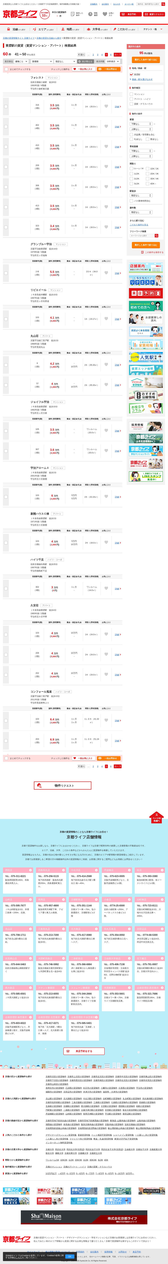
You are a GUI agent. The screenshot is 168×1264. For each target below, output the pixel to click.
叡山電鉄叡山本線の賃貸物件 (121, 1128)
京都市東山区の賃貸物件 (150, 1076)
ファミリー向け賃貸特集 (81, 1139)
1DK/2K (63, 1160)
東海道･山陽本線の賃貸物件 (123, 1120)
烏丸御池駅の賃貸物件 (152, 1098)
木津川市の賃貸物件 (92, 1092)
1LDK (71, 1160)
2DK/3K (78, 1160)
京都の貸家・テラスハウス (99, 1167)
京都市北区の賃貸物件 (56, 1076)
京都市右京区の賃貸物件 (126, 1080)
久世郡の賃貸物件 (126, 1088)
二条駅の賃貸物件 (71, 1110)
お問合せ (122, 1252)
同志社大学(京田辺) (75, 1149)
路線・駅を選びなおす (142, 79)
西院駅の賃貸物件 (126, 1106)
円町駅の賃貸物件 (54, 1110)
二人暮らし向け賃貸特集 (57, 1139)
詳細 (117, 106)
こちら (19, 1257)
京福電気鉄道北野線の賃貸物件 (92, 1128)
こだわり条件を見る (139, 225)
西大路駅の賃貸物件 (90, 1106)
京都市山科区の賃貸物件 (57, 1084)
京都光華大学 (71, 1153)
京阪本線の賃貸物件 (114, 1124)
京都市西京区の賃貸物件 (81, 1080)
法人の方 (116, 4)
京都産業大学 (156, 1149)
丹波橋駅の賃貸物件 (55, 1114)
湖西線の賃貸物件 (54, 1124)
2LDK (85, 1160)
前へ (82, 54)
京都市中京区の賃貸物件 (126, 1076)
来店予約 (132, 14)
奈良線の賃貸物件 (71, 1124)
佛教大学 (59, 1153)
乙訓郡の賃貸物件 (73, 1088)
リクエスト (64, 785)
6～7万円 (90, 1173)
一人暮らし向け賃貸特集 (146, 1135)
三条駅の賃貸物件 (101, 1102)
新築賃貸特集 (84, 1135)
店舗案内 (93, 4)
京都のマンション (54, 1167)
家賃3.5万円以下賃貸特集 (126, 1139)
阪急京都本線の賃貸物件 (92, 1124)
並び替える (87, 61)
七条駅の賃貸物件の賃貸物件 (124, 1102)
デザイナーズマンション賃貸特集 (61, 1135)
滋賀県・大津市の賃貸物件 (115, 1092)
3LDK (100, 1160)
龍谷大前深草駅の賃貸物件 (135, 1110)
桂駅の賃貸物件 (143, 1106)
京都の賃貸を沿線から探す (49, 38)
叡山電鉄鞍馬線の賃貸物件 (148, 1128)
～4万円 (61, 1173)
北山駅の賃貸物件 (54, 1098)
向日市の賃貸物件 (91, 1088)
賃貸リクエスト (156, 14)
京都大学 (50, 1149)
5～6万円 (80, 1173)
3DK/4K (93, 1160)
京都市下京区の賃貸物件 (57, 1080)
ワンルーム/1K (52, 1160)
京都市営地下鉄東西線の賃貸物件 (93, 1120)
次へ (117, 54)
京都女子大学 (142, 1149)
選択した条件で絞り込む (146, 59)
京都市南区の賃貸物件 (103, 1080)
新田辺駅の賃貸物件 (132, 1114)
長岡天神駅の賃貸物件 (93, 1114)
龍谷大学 (50, 1153)
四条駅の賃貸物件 (147, 1102)
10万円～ (130, 1173)
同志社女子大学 (93, 1149)
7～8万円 (99, 1173)
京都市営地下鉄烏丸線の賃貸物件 (61, 1120)
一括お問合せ (110, 69)
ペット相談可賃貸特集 (101, 1135)
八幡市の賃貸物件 (109, 1088)
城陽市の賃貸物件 (54, 1092)
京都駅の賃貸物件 (71, 1106)
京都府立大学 (96, 1153)
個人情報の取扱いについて (57, 1252)
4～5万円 (70, 1173)
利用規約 (80, 1252)
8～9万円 (109, 1173)
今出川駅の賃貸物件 (92, 1098)
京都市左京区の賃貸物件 (102, 1076)
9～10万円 (119, 1173)
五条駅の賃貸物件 (54, 1106)
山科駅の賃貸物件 (73, 1114)
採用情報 (108, 1252)
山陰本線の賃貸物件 (146, 1120)
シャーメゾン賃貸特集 (123, 1135)
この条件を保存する (154, 252)
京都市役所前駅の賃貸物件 (58, 1102)
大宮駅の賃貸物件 (109, 1106)
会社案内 (105, 4)
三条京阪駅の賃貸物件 (82, 1102)
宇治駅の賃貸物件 (113, 1114)
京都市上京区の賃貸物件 (78, 1076)
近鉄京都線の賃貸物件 (135, 1124)
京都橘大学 (83, 1153)
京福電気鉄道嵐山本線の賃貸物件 (61, 1128)
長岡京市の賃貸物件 (55, 1088)
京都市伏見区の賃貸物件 (150, 1080)
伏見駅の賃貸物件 (113, 1110)
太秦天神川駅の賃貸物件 (92, 1110)
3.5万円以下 (51, 1173)
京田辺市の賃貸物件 (72, 1092)
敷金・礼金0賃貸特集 (103, 1139)
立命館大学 (130, 1149)
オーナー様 (129, 4)
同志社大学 (60, 1149)
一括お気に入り (85, 69)
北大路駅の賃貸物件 (72, 1098)
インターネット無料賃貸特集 (59, 1142)
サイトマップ (33, 1252)
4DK (106, 1160)
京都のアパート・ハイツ (74, 1167)
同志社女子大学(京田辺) (112, 1149)
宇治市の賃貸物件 (144, 1088)
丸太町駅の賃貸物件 (132, 1098)
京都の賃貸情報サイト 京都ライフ (18, 38)
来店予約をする (84, 1051)
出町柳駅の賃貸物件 (112, 1098)
